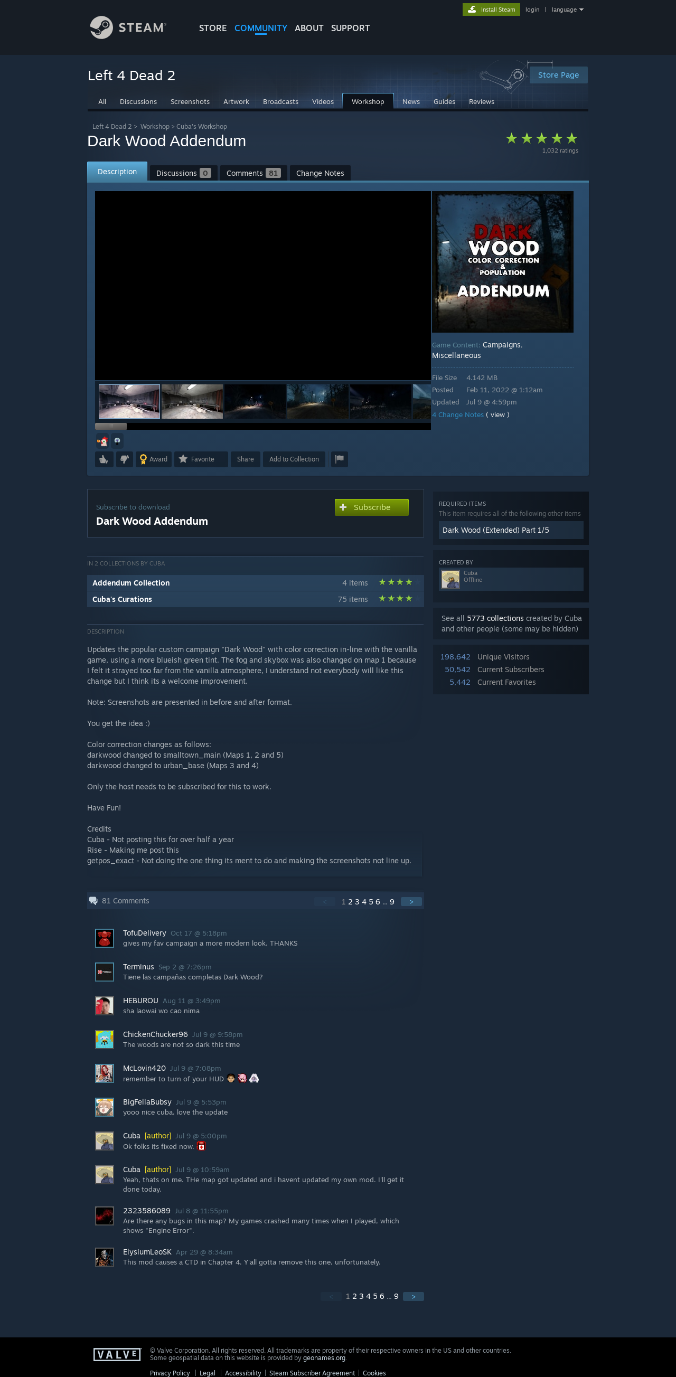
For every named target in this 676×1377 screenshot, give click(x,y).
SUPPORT (350, 28)
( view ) (505, 414)
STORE (213, 28)
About (309, 28)
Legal (207, 1373)
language (564, 9)
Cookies (374, 1373)
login (532, 9)
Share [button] (245, 459)
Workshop (155, 126)
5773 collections (495, 618)
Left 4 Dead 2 (112, 126)
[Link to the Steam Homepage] (136, 36)
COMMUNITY (260, 28)
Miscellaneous (464, 355)
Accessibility (243, 1373)
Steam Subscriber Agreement (312, 1373)
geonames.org (324, 1358)
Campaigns (509, 344)
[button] (192, 401)
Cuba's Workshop (201, 126)
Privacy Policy (170, 1373)
